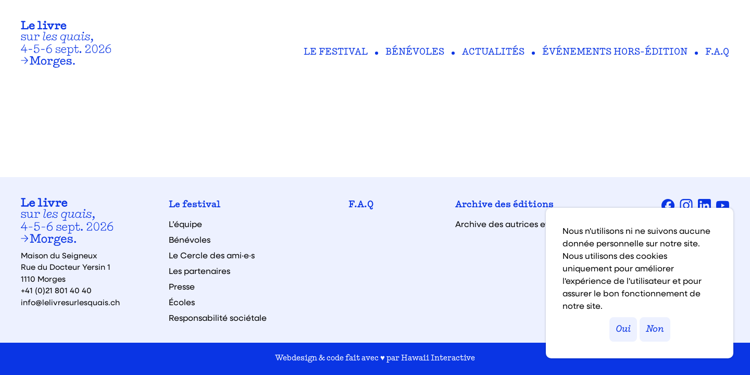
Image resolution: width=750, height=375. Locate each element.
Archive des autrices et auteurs (518, 224)
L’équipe (185, 224)
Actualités (493, 52)
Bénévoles (414, 52)
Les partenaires (199, 271)
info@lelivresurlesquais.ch (70, 302)
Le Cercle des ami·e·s (212, 255)
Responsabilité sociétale (218, 318)
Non (655, 329)
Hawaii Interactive (438, 358)
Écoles (182, 302)
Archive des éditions (504, 205)
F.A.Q (717, 52)
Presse (182, 286)
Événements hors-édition (615, 52)
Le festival (336, 52)
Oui (623, 329)
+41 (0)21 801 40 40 (56, 290)
